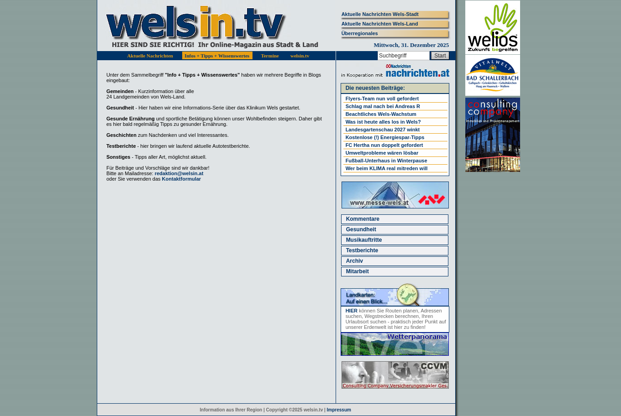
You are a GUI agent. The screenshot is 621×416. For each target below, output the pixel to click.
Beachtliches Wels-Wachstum (381, 114)
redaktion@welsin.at (179, 173)
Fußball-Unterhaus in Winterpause (386, 160)
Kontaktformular (181, 179)
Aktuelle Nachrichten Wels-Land (380, 23)
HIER (352, 310)
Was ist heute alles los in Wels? (383, 122)
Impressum (339, 409)
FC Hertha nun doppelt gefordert (384, 145)
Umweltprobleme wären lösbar (382, 153)
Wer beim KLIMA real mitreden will (387, 168)
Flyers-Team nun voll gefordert (382, 98)
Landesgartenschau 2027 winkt (383, 129)
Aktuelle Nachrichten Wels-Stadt (380, 14)
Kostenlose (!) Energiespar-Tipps (385, 137)
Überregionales (360, 33)
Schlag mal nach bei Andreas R (383, 106)
